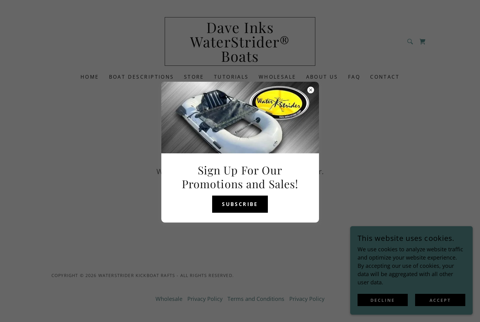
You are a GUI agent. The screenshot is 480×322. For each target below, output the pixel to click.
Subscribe (240, 204)
